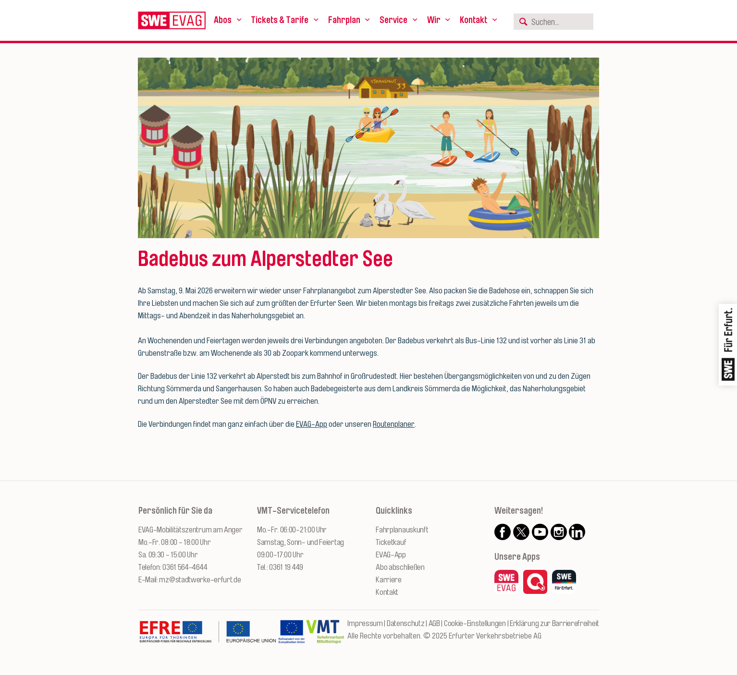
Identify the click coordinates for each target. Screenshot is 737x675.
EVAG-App (311, 424)
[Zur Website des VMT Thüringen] (325, 636)
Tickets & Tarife (279, 20)
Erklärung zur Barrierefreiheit (554, 623)
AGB (434, 623)
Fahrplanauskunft (402, 529)
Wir (434, 20)
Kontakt (473, 20)
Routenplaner (394, 424)
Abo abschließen (400, 567)
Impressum (364, 623)
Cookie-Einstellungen (475, 623)
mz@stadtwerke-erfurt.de (200, 579)
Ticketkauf (391, 542)
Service (393, 20)
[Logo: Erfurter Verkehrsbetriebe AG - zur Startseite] (172, 20)
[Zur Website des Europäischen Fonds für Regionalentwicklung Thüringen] (207, 636)
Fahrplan (344, 20)
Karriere (389, 579)
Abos (223, 20)
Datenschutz (406, 623)
